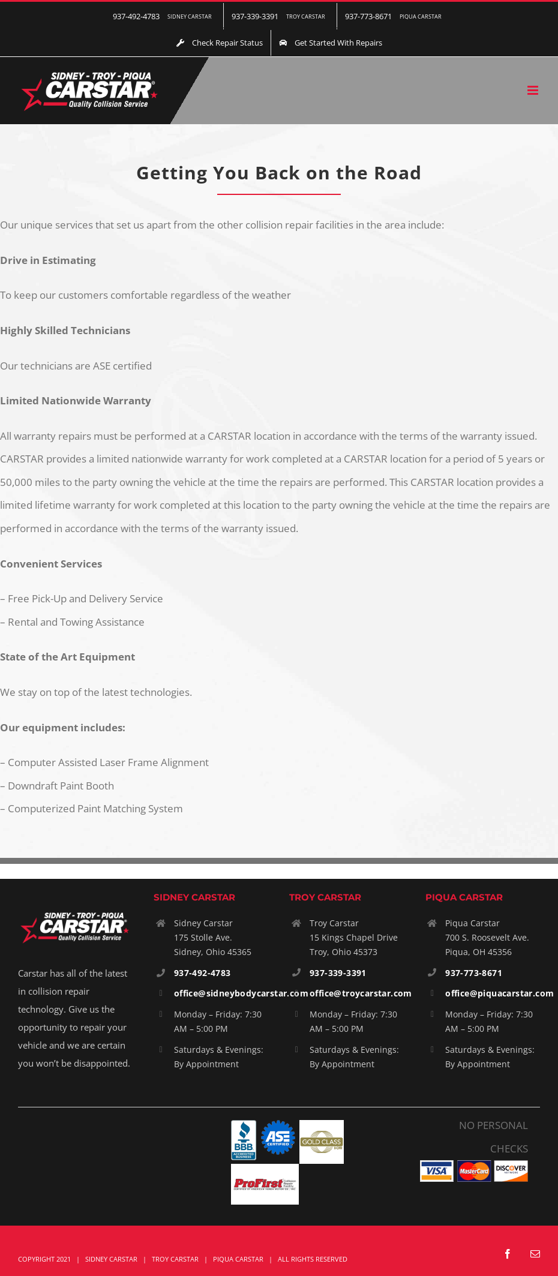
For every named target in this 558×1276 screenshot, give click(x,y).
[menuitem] (164, 16)
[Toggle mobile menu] (533, 90)
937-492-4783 (202, 972)
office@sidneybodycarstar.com (241, 993)
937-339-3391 (338, 972)
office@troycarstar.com (361, 993)
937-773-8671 (473, 972)
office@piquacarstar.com (499, 993)
